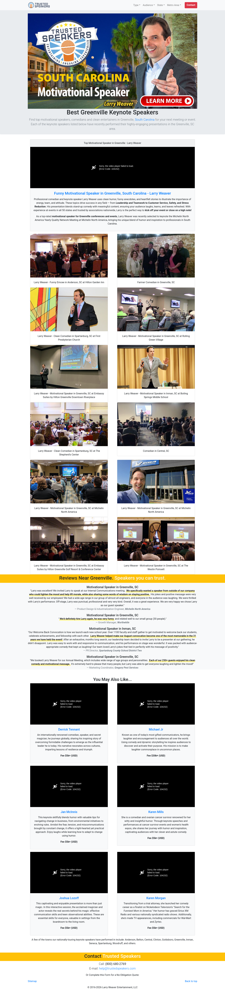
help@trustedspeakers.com (117, 968)
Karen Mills (156, 812)
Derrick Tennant (69, 729)
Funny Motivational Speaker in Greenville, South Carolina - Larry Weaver (112, 193)
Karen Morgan (156, 898)
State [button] (160, 5)
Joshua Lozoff (69, 898)
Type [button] (135, 5)
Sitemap (32, 981)
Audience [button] (148, 5)
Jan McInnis (69, 812)
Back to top (191, 981)
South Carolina (144, 119)
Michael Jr (156, 729)
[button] (191, 5)
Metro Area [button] (173, 5)
